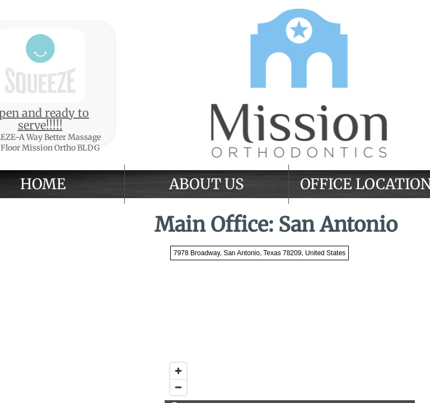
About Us (206, 184)
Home (43, 184)
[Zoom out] (178, 387)
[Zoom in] (178, 371)
